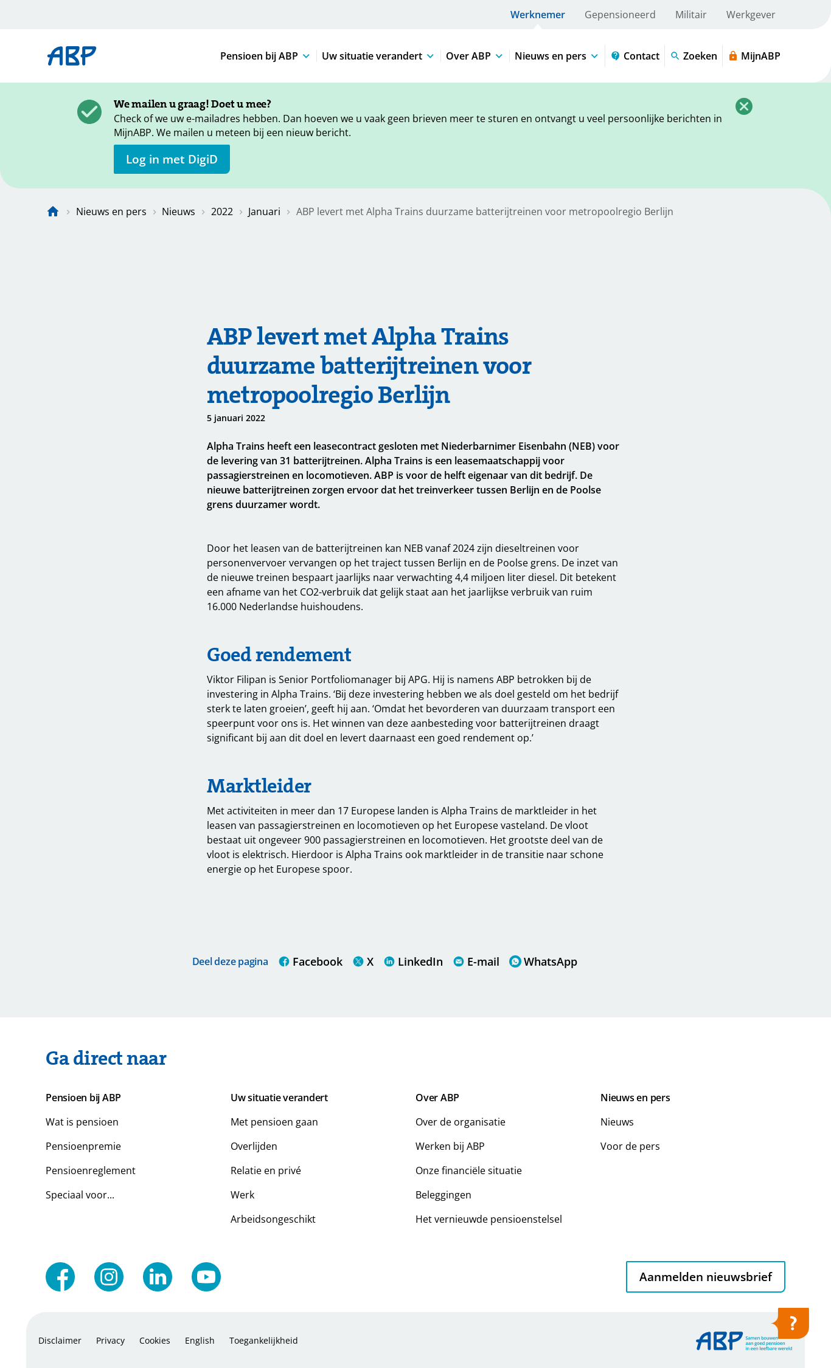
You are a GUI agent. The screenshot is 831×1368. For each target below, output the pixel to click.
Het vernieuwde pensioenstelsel (488, 1219)
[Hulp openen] (789, 1327)
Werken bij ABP (450, 1146)
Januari (264, 211)
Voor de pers (630, 1146)
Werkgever (751, 14)
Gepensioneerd (620, 14)
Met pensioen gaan (274, 1122)
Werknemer (537, 14)
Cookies (154, 1340)
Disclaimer (60, 1340)
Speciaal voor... (80, 1194)
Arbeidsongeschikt (273, 1219)
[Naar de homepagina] (53, 211)
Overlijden (254, 1146)
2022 (222, 211)
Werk (242, 1194)
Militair (691, 14)
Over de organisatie (460, 1122)
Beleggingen (443, 1194)
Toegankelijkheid (263, 1340)
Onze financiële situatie (468, 1170)
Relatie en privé (266, 1170)
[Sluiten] (744, 106)
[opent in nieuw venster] (172, 159)
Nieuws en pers (111, 211)
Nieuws (178, 211)
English (200, 1340)
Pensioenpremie (83, 1146)
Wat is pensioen (82, 1122)
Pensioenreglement (91, 1170)
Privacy (110, 1340)
